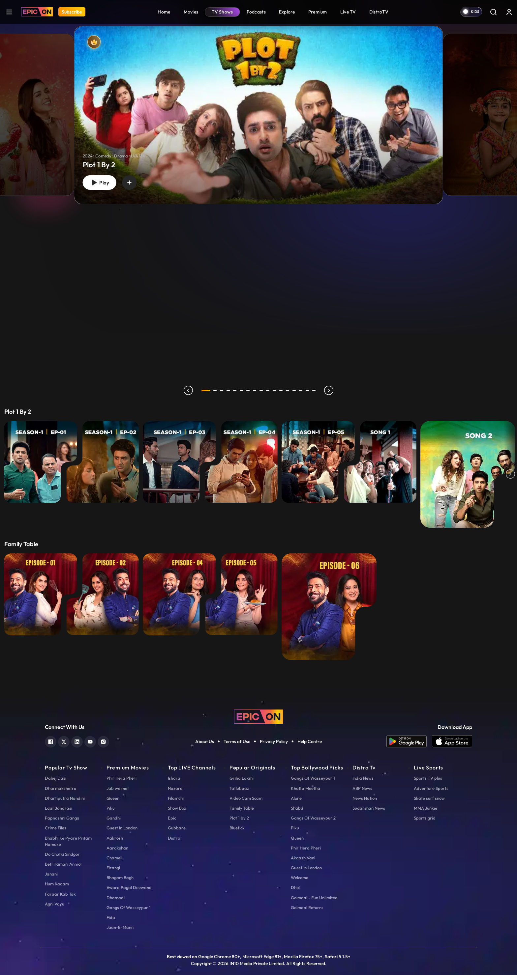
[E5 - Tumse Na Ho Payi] (318, 462)
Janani (51, 874)
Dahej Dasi (55, 778)
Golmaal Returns (307, 907)
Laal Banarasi (58, 808)
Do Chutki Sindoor (62, 854)
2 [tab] (215, 390)
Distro (174, 838)
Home (164, 12)
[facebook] (50, 741)
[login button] (509, 12)
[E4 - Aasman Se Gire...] (241, 462)
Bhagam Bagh (120, 877)
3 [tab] (221, 390)
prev (188, 390)
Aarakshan (117, 847)
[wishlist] (129, 182)
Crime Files (55, 827)
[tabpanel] (258, 110)
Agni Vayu (54, 903)
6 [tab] (241, 390)
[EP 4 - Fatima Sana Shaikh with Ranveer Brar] (179, 594)
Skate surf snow (429, 798)
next (328, 390)
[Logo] (37, 11)
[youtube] (90, 741)
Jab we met (117, 788)
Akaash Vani (303, 857)
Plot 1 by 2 (239, 818)
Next (510, 474)
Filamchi (176, 798)
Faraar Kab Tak (60, 894)
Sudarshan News (368, 808)
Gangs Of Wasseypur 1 (128, 907)
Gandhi (113, 818)
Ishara (174, 778)
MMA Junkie (425, 808)
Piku (110, 808)
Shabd (297, 808)
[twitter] (64, 741)
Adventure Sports (431, 788)
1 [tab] (205, 390)
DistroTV (378, 12)
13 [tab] (287, 390)
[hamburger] (9, 12)
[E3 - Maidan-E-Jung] (179, 462)
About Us (204, 741)
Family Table (241, 808)
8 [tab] (254, 390)
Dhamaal (115, 897)
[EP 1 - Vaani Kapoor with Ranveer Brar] (40, 594)
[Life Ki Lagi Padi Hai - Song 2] (467, 474)
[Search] (493, 12)
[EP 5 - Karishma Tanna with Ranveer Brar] (241, 594)
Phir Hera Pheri (121, 778)
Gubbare (177, 827)
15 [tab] (300, 390)
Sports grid (425, 818)
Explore (287, 12)
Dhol (295, 887)
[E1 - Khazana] (40, 462)
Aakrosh (114, 838)
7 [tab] (248, 390)
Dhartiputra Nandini (65, 798)
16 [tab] (307, 390)
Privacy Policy (274, 741)
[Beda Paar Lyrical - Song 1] (380, 462)
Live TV (348, 12)
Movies (191, 12)
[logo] (258, 716)
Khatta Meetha (305, 788)
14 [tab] (294, 390)
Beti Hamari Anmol (63, 864)
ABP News (362, 788)
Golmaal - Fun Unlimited (314, 897)
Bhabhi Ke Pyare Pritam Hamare (68, 841)
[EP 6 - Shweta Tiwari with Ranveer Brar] (329, 606)
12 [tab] (281, 390)
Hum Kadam (57, 883)
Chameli (114, 857)
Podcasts (256, 12)
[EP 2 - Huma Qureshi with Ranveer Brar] (102, 594)
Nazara (175, 788)
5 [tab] (234, 390)
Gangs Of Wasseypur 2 (313, 818)
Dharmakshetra (60, 788)
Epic (172, 818)
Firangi (113, 867)
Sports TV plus (428, 778)
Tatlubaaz (239, 788)
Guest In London (121, 827)
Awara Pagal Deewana (129, 887)
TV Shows (222, 12)
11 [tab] (274, 390)
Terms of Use (237, 741)
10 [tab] (267, 390)
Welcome (299, 877)
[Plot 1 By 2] (258, 115)
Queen (112, 798)
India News (363, 778)
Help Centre (309, 741)
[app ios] (452, 741)
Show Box (177, 808)
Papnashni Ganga (62, 818)
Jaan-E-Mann (120, 927)
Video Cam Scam (245, 798)
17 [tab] (314, 390)
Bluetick (237, 827)
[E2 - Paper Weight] (102, 462)
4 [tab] (228, 390)
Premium (317, 12)
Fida (110, 917)
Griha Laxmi (241, 778)
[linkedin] (77, 741)
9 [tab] (261, 390)
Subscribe (72, 12)
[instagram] (103, 741)
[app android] (409, 741)
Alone (296, 798)
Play (99, 183)
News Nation (364, 798)
